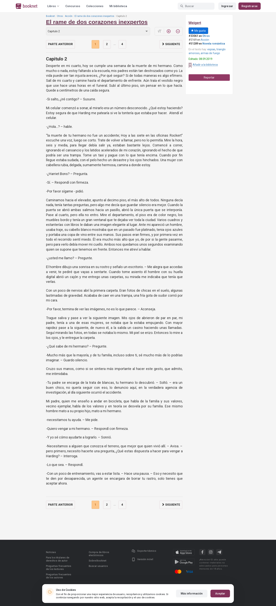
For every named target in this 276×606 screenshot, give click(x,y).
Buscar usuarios (98, 566)
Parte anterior (60, 44)
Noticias (51, 552)
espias (211, 49)
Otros (60, 16)
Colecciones (94, 6)
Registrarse (250, 6)
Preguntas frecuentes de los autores (58, 576)
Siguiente (171, 44)
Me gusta (198, 30)
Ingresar (227, 6)
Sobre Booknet (97, 560)
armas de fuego (210, 53)
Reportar (209, 77)
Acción (68, 16)
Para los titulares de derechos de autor (57, 559)
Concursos (72, 6)
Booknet (50, 16)
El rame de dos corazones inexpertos (94, 16)
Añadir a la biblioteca (205, 64)
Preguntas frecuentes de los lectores (58, 567)
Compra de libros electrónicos (99, 554)
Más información (192, 593)
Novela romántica (213, 43)
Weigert (195, 23)
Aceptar (220, 593)
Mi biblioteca (118, 6)
